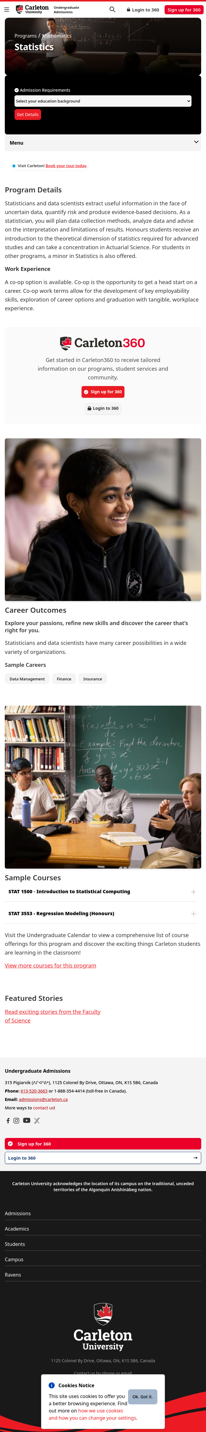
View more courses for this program (50, 965)
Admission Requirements (42, 90)
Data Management (27, 679)
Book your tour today (66, 165)
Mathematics (56, 35)
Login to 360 (145, 10)
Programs (25, 35)
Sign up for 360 (184, 10)
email (126, 1373)
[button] (8, 9)
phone (108, 1373)
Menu (103, 142)
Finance (64, 679)
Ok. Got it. (143, 1397)
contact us (43, 1108)
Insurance (92, 679)
